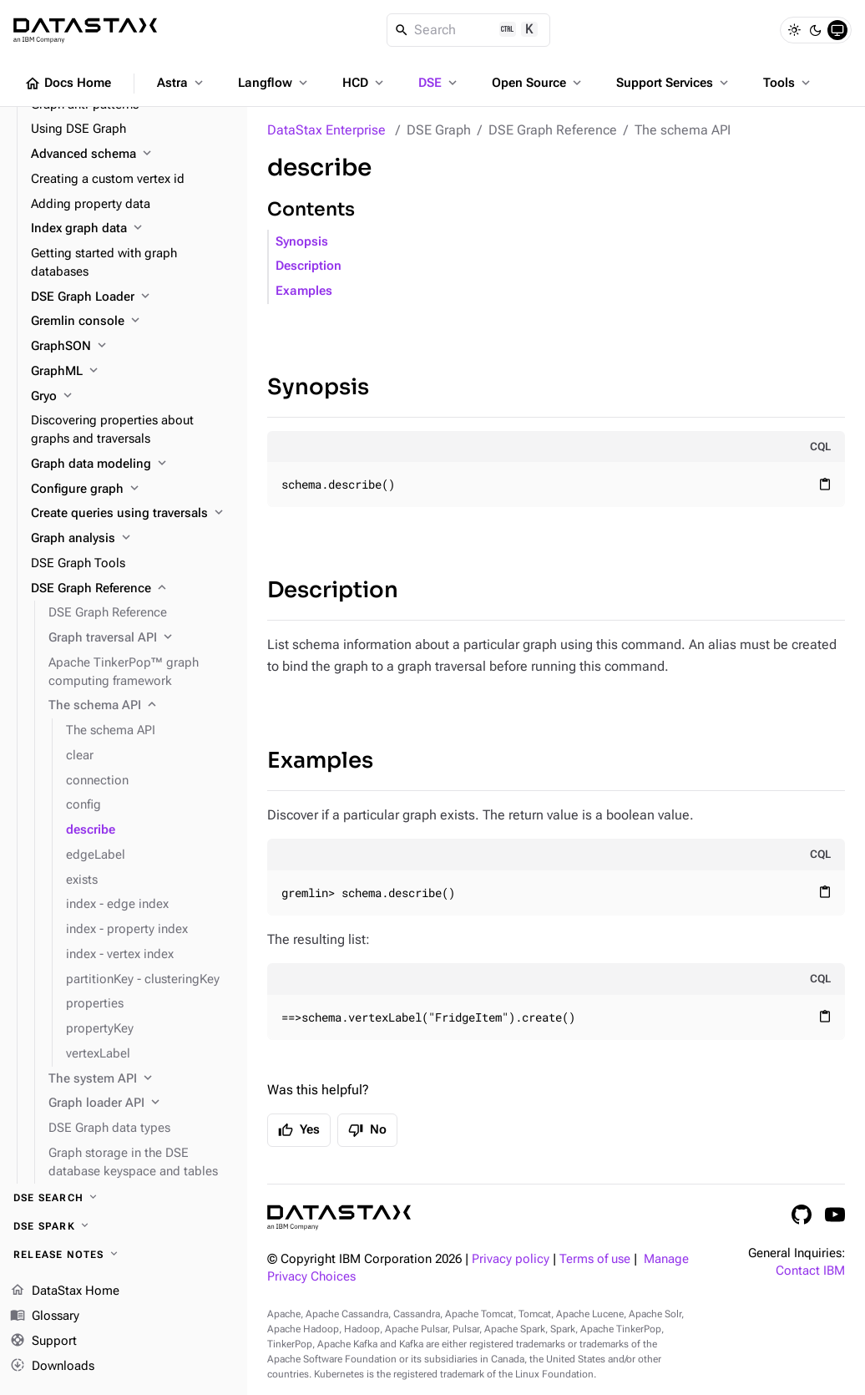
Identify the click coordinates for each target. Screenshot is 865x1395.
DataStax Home (64, 1291)
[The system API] (141, 1079)
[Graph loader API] (141, 1103)
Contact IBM (810, 1271)
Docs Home (67, 83)
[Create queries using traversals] (132, 513)
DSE (439, 82)
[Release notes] (123, 1254)
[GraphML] (132, 371)
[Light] (794, 30)
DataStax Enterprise (326, 130)
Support (43, 1341)
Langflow (274, 82)
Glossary (44, 1316)
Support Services (673, 82)
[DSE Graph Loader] (132, 297)
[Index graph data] (132, 228)
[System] (837, 30)
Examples (304, 291)
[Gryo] (132, 396)
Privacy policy (510, 1259)
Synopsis (302, 242)
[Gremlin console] (132, 321)
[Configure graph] (132, 489)
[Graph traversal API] (141, 638)
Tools (788, 82)
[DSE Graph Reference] (132, 588)
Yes (299, 1130)
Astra (181, 82)
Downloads (52, 1366)
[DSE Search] (123, 1198)
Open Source (538, 82)
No (367, 1130)
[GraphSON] (132, 346)
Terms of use (594, 1259)
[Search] (469, 30)
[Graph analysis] (132, 538)
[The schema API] (141, 705)
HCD (364, 82)
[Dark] (816, 30)
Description (308, 266)
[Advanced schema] (132, 154)
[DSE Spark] (123, 1226)
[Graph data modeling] (132, 464)
